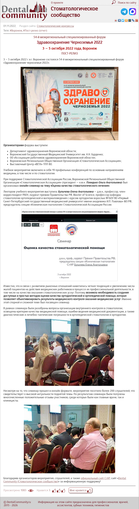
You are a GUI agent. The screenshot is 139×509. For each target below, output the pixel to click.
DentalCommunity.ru (19, 502)
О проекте (57, 2)
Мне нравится (80, 490)
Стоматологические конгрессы (55, 26)
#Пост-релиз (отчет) (35, 30)
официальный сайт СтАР (95, 478)
